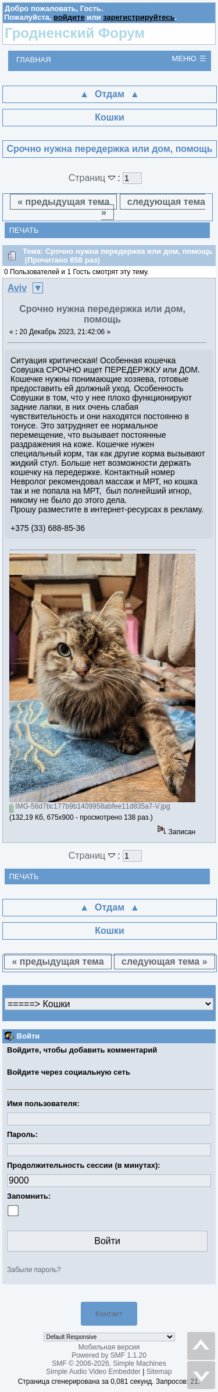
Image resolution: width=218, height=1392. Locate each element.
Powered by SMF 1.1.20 (109, 1355)
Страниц (93, 178)
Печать (24, 230)
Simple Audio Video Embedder (93, 1372)
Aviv (17, 288)
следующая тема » (153, 207)
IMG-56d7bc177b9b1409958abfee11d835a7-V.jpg (89, 806)
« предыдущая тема (63, 202)
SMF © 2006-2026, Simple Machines (109, 1363)
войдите (69, 17)
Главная (33, 59)
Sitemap (159, 1372)
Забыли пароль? (34, 1270)
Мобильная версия (109, 1347)
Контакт (109, 1313)
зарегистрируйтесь (138, 17)
